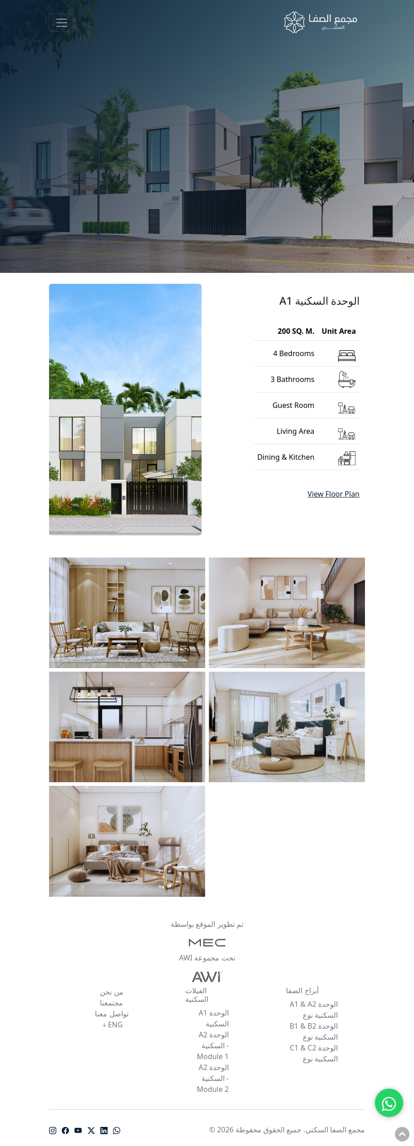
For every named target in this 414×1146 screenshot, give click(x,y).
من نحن (111, 992)
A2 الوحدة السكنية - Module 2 (213, 1078)
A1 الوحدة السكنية (213, 1018)
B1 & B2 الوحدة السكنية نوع (314, 1031)
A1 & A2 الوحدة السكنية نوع (314, 1009)
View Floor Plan (334, 494)
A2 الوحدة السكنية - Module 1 (213, 1045)
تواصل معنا (111, 1014)
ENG (112, 1025)
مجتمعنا (111, 1003)
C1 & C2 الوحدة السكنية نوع (314, 1053)
